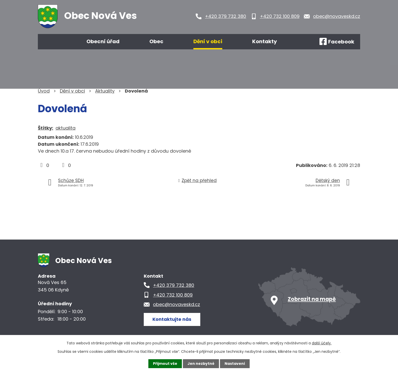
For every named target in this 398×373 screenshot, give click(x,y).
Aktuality (105, 91)
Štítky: (45, 128)
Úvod (53, 41)
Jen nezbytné (200, 363)
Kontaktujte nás (171, 319)
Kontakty (264, 41)
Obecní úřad (102, 41)
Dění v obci (207, 41)
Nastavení (235, 363)
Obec (156, 41)
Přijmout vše (165, 363)
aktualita (65, 128)
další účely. (321, 343)
